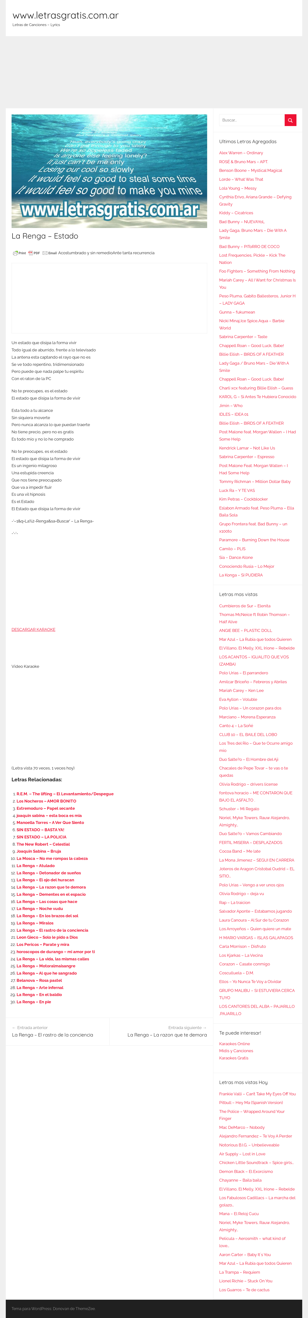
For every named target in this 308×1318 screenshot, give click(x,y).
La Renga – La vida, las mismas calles (53, 959)
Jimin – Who (231, 405)
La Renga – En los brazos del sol (47, 915)
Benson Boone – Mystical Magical (250, 170)
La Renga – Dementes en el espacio (51, 894)
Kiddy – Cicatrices (236, 212)
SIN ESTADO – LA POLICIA (41, 837)
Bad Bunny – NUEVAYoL (242, 221)
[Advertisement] (154, 72)
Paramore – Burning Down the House (254, 539)
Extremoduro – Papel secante (46, 808)
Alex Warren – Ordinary (241, 152)
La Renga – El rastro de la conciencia (52, 930)
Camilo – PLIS (232, 548)
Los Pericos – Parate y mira (43, 944)
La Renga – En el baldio (39, 994)
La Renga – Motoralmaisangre (46, 965)
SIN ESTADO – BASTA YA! (40, 829)
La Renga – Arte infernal (40, 987)
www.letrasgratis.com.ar (66, 15)
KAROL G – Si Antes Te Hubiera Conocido (257, 396)
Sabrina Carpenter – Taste (243, 336)
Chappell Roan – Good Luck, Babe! (251, 345)
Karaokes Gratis (233, 1058)
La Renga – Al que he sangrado (47, 973)
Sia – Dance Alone (236, 557)
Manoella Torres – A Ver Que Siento (50, 822)
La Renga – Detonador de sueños (49, 872)
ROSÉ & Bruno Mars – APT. (243, 161)
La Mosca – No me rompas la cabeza (52, 858)
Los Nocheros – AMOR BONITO (46, 801)
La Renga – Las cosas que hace (47, 901)
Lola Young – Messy (238, 188)
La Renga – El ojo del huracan (45, 879)
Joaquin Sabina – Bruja (39, 851)
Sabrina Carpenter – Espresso (246, 456)
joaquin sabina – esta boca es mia (49, 815)
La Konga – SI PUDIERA (241, 575)
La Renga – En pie (34, 1001)
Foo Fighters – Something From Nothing (257, 271)
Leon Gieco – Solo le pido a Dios (47, 937)
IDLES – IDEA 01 (233, 414)
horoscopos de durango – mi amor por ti (56, 951)
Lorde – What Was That (241, 179)
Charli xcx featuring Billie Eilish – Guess (256, 388)
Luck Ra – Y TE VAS (237, 490)
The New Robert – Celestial (43, 844)
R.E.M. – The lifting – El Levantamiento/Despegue (65, 793)
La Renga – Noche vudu (40, 908)
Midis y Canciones (236, 1050)
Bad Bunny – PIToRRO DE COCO (249, 246)
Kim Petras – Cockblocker (243, 499)
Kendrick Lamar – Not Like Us (247, 448)
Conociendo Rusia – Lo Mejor (246, 566)
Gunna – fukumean (237, 312)
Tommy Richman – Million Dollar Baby (255, 481)
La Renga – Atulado (36, 865)
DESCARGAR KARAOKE (33, 629)
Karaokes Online (234, 1043)
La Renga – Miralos (35, 923)
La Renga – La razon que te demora (51, 887)
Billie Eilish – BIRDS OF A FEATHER (251, 354)
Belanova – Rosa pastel (39, 980)
